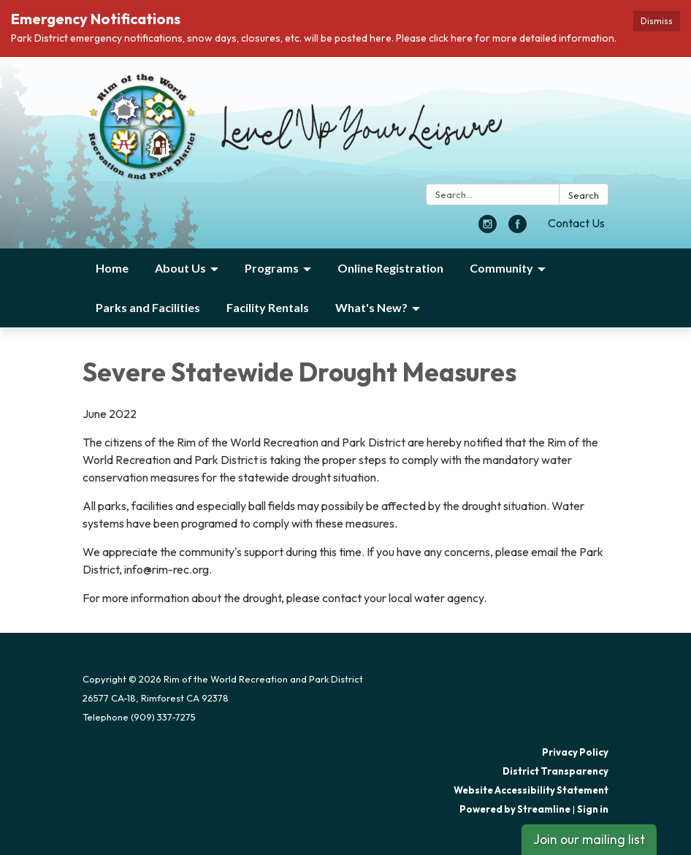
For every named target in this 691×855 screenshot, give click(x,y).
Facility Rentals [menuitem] (267, 307)
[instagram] (487, 228)
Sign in (592, 809)
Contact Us (576, 223)
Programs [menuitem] (272, 268)
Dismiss (657, 20)
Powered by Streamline (514, 809)
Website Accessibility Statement (531, 790)
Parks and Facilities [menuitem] (148, 307)
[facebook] (517, 228)
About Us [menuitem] (180, 268)
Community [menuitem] (501, 268)
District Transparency (555, 771)
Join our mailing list (589, 839)
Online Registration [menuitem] (390, 268)
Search (583, 195)
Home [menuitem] (112, 268)
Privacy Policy (575, 752)
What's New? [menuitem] (371, 307)
